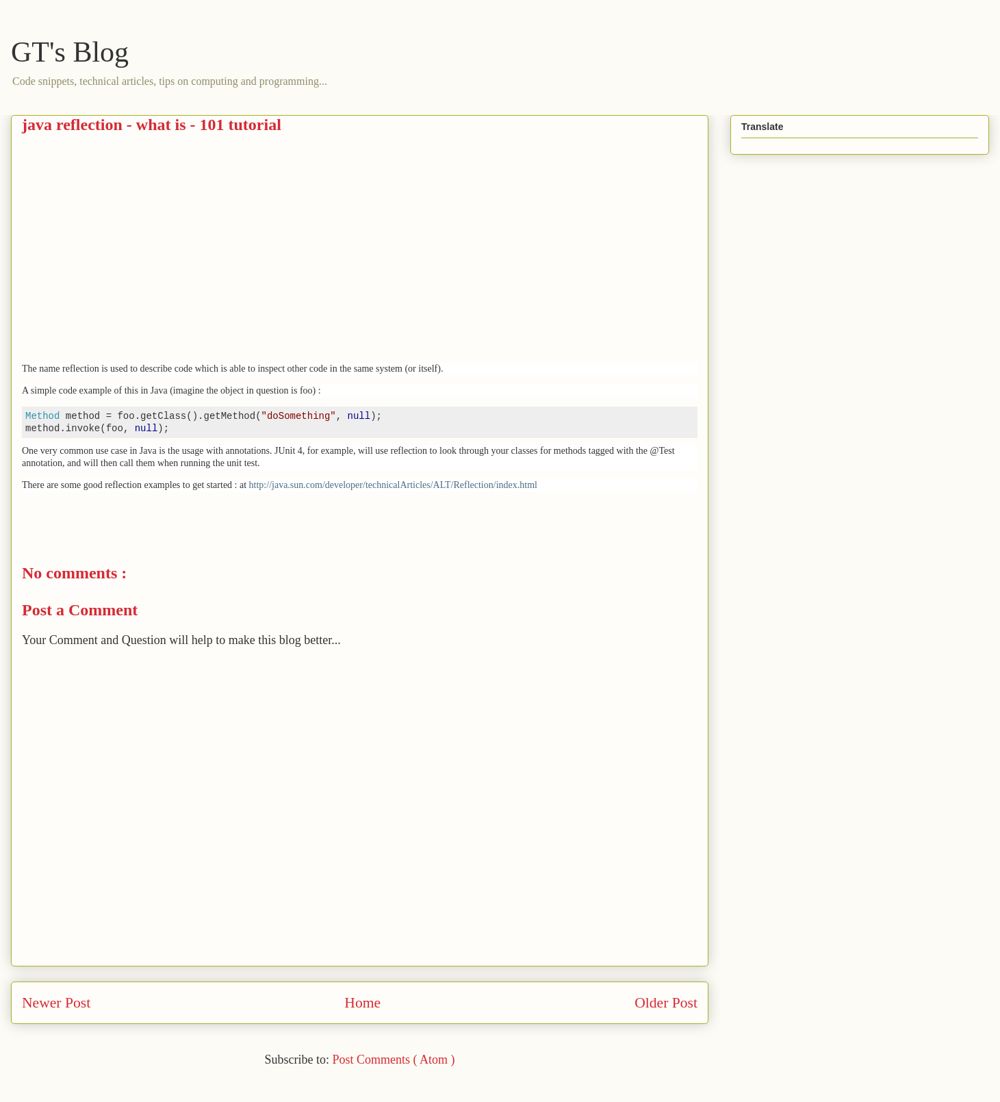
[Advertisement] (137, 262)
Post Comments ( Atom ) (393, 1059)
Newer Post (56, 1003)
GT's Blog (70, 52)
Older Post (665, 1003)
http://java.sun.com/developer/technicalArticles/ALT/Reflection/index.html (393, 485)
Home (362, 1003)
